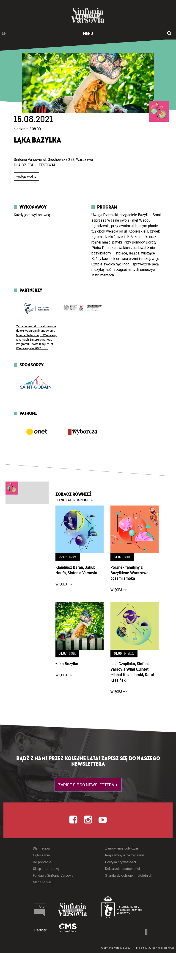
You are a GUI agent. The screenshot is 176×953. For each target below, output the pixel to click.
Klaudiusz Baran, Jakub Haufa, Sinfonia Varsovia (76, 570)
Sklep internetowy (46, 869)
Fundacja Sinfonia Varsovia (53, 876)
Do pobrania (42, 862)
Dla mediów (41, 848)
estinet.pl (168, 947)
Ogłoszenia (41, 855)
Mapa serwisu (43, 882)
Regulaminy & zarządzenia (125, 855)
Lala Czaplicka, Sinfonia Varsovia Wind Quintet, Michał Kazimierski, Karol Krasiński (132, 672)
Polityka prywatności (120, 862)
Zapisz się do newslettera (86, 784)
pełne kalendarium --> (74, 500)
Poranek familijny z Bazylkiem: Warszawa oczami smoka (129, 573)
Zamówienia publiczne (122, 848)
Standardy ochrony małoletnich (128, 876)
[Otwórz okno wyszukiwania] (169, 33)
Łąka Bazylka (66, 664)
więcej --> (63, 584)
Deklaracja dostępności (122, 869)
